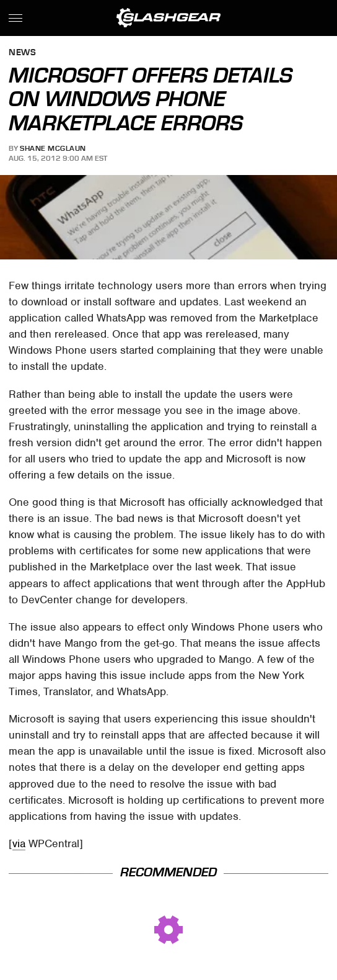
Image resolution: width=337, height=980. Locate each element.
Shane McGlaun (53, 148)
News (22, 53)
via (18, 843)
